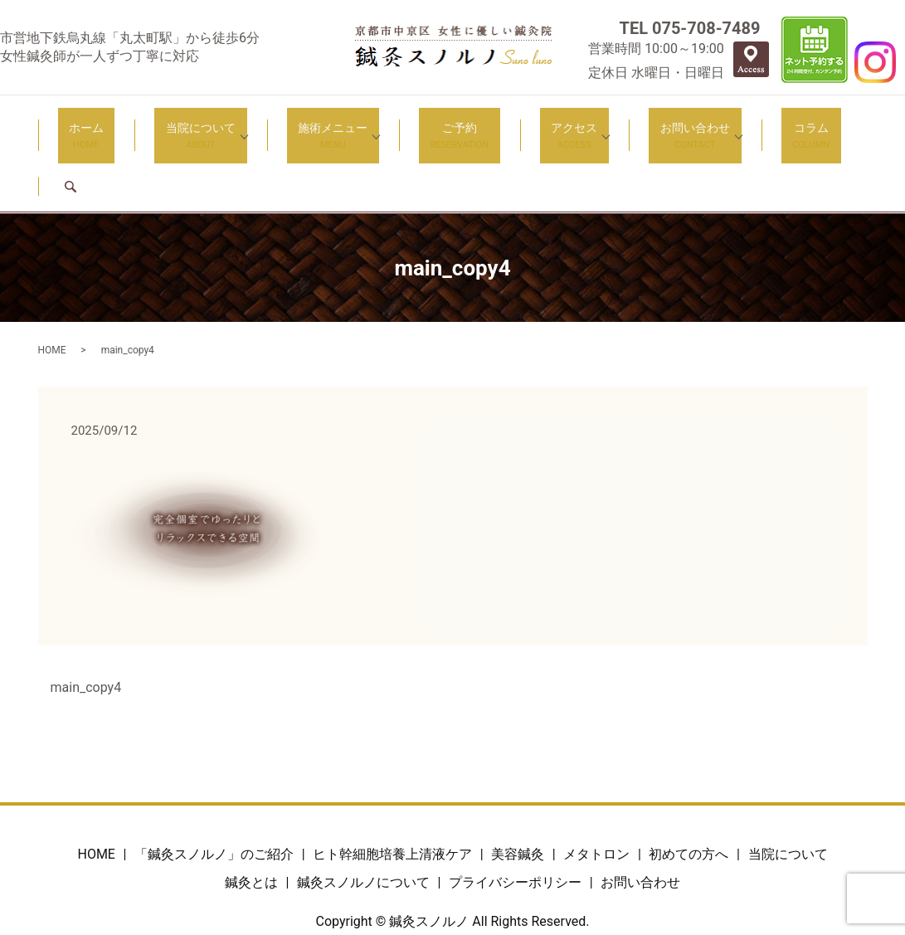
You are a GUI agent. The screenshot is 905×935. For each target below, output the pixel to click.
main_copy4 (86, 624)
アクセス (522, 124)
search (808, 123)
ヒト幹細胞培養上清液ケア (392, 792)
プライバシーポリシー (515, 819)
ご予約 (430, 124)
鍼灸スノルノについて (363, 819)
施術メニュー (315, 124)
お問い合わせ (632, 124)
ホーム (102, 124)
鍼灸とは (251, 819)
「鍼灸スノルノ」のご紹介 (214, 792)
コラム (737, 124)
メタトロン (596, 792)
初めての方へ (688, 792)
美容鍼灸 (517, 792)
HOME (52, 287)
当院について (194, 124)
